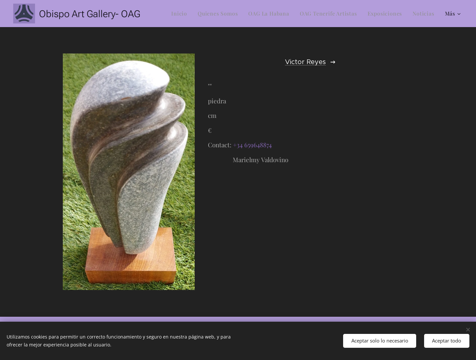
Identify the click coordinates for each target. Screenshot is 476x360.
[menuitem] (181, 13)
